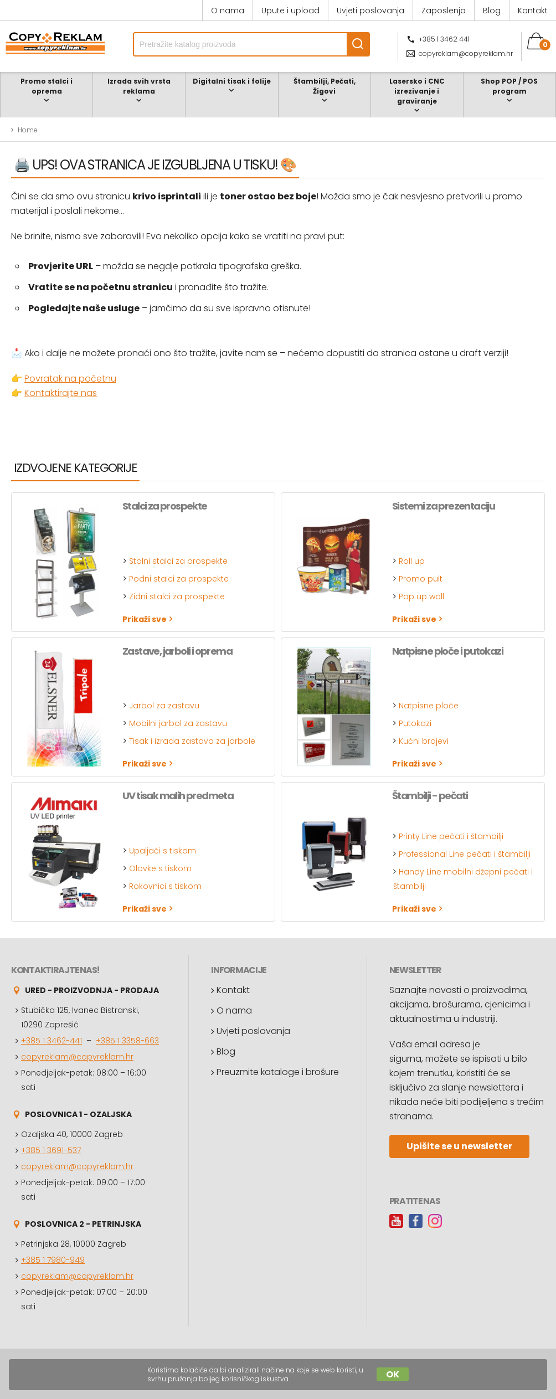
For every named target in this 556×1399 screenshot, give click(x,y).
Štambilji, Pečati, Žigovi (325, 86)
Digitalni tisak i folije (232, 81)
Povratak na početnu (70, 378)
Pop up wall (421, 596)
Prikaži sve (144, 619)
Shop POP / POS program (509, 86)
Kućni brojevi (424, 741)
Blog (492, 10)
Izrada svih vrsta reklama (139, 86)
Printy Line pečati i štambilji (451, 836)
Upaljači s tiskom (162, 850)
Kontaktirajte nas (60, 393)
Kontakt (533, 10)
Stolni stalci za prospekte (178, 561)
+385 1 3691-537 (51, 1150)
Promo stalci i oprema (46, 86)
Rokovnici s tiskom (165, 886)
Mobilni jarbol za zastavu (178, 723)
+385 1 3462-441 (51, 1040)
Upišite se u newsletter (459, 1146)
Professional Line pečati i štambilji (465, 854)
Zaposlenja (443, 10)
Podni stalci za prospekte (179, 578)
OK (392, 1374)
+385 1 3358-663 (127, 1040)
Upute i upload (290, 10)
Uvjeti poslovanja (370, 10)
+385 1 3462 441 (444, 39)
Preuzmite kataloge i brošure (278, 1072)
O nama (227, 10)
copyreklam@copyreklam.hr (466, 53)
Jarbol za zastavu (164, 705)
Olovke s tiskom (160, 868)
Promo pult (420, 578)
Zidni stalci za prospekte (177, 596)
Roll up (412, 561)
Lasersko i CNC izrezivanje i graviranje (417, 91)
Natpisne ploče (429, 705)
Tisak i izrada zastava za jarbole (192, 741)
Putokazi (415, 723)
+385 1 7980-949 (53, 1260)
